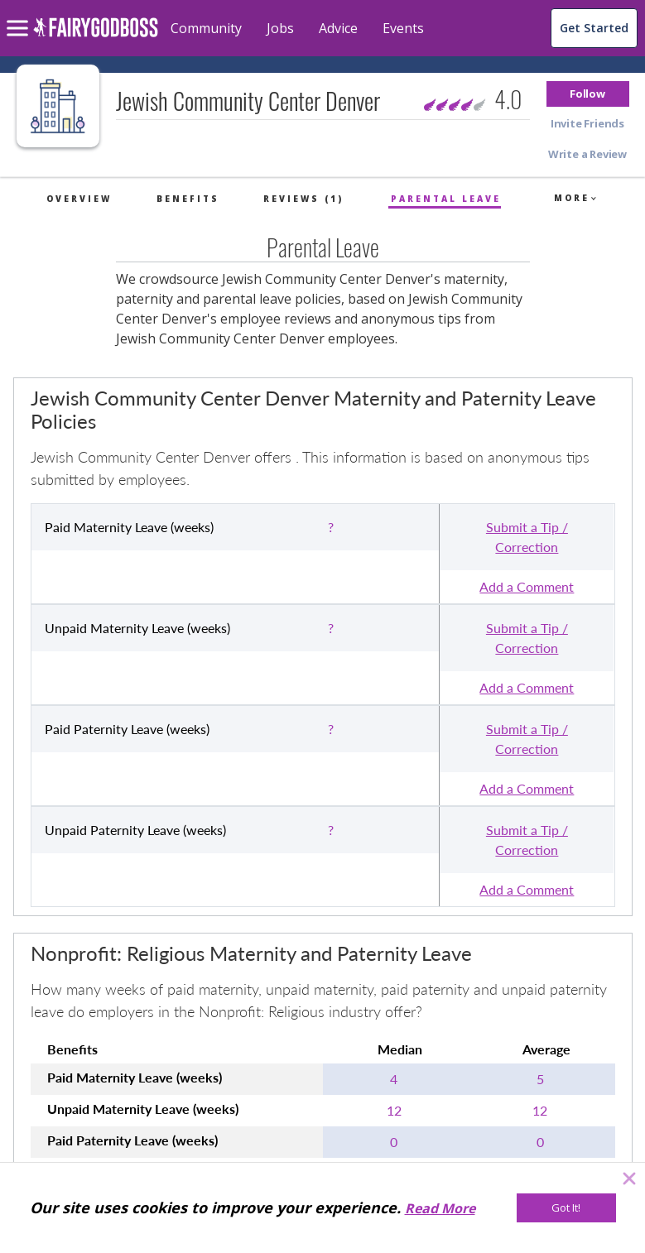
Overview (79, 198)
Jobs (280, 28)
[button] (587, 94)
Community (206, 28)
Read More (440, 1208)
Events (403, 28)
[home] (95, 36)
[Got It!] (566, 1207)
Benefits (187, 198)
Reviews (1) (303, 198)
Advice (338, 28)
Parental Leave (446, 198)
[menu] (20, 15)
